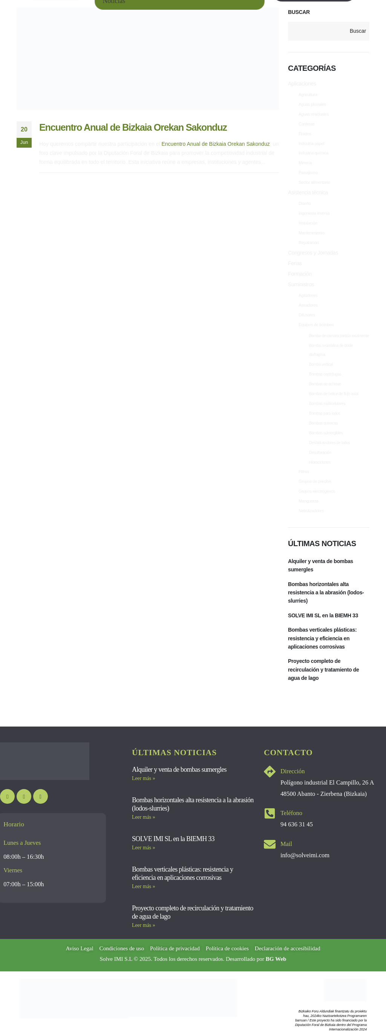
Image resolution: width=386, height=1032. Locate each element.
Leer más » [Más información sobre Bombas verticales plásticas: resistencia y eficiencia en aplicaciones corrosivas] (143, 887)
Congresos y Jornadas (313, 253)
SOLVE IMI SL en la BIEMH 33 (323, 616)
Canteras (307, 124)
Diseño (305, 204)
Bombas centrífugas (325, 374)
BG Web (276, 959)
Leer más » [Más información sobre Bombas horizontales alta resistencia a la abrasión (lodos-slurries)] (143, 817)
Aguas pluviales (313, 104)
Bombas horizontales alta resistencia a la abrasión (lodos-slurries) (326, 592)
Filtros (304, 472)
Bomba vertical (321, 365)
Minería (306, 163)
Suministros (301, 285)
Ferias (295, 264)
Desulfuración (320, 453)
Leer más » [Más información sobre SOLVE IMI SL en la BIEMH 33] (143, 848)
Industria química (315, 153)
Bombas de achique (325, 384)
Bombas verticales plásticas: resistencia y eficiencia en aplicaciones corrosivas (322, 638)
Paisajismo (309, 173)
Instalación (309, 223)
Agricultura (309, 95)
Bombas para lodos (324, 414)
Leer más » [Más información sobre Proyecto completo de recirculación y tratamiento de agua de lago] (143, 925)
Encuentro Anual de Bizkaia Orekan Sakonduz (133, 127)
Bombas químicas (323, 423)
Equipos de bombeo (318, 325)
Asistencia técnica (308, 193)
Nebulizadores (312, 511)
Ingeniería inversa (315, 214)
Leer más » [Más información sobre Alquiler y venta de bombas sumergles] (143, 779)
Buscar (299, 12)
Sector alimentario (315, 183)
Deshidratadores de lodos (329, 443)
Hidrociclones (320, 463)
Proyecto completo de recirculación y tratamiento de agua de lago (323, 669)
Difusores (307, 315)
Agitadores (309, 296)
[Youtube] (7, 796)
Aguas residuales (315, 114)
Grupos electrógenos (318, 492)
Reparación (309, 243)
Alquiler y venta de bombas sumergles (320, 566)
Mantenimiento (312, 233)
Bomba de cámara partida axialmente (339, 336)
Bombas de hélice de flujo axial (333, 394)
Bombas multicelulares (327, 404)
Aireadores (309, 305)
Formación (300, 275)
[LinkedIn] (40, 796)
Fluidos (305, 134)
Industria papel (312, 144)
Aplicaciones (302, 84)
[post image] (148, 59)
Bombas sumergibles (326, 433)
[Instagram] (24, 796)
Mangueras (309, 501)
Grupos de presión (316, 482)
